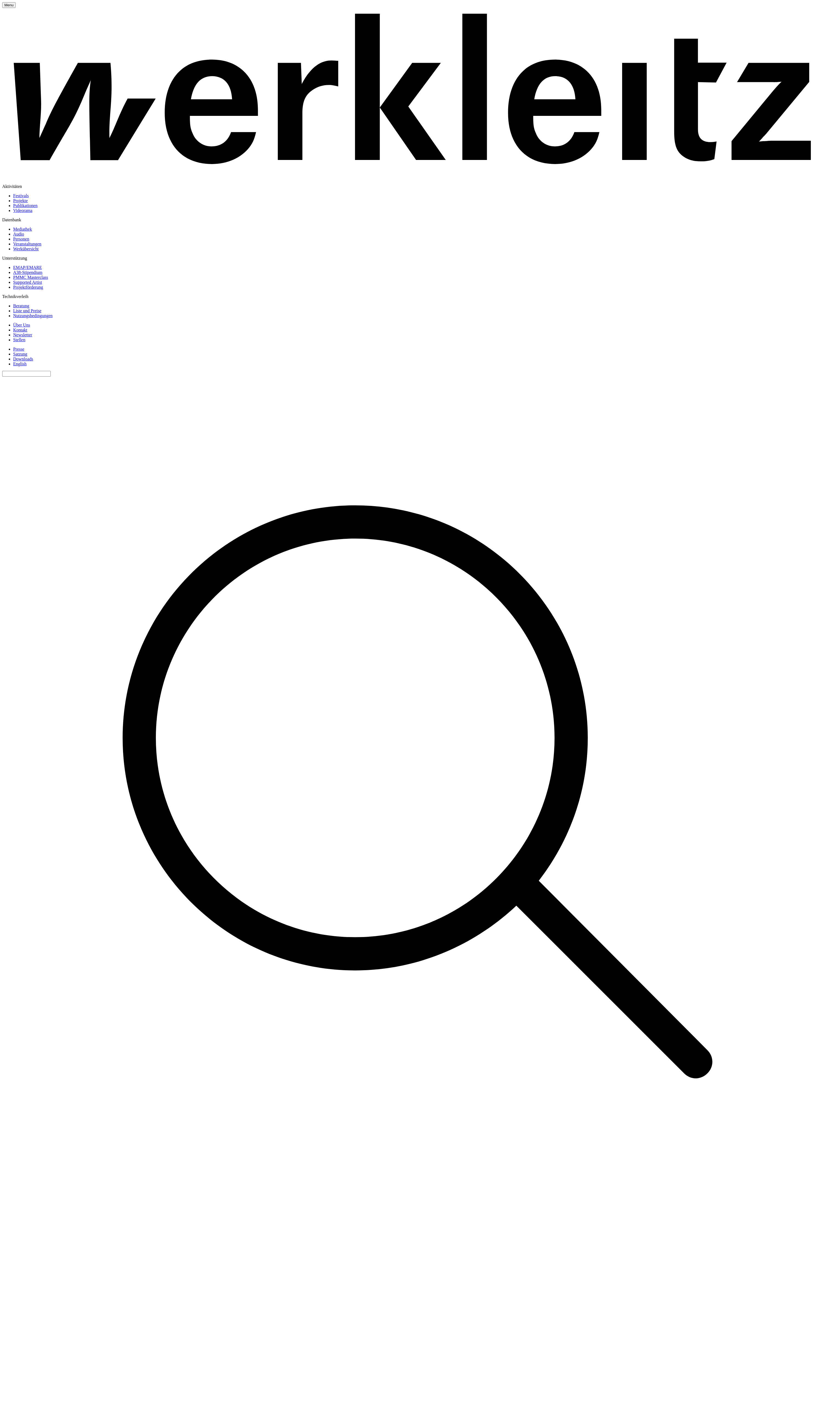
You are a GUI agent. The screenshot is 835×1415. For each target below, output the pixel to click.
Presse (18, 349)
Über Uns (21, 325)
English (20, 364)
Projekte (20, 200)
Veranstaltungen (27, 244)
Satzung (20, 354)
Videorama (22, 210)
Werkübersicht (26, 249)
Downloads (23, 359)
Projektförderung (28, 287)
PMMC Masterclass (30, 277)
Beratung (21, 305)
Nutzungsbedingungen (33, 315)
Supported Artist (27, 282)
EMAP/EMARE (27, 267)
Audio (18, 234)
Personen (21, 239)
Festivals (21, 195)
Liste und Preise (27, 310)
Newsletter (22, 335)
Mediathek (22, 229)
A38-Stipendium (27, 272)
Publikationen (25, 205)
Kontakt (20, 330)
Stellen (19, 339)
